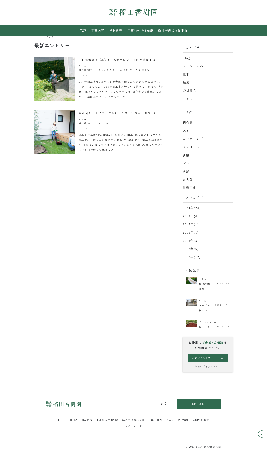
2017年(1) (191, 223)
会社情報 (183, 419)
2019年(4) (191, 215)
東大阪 (188, 179)
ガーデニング (194, 138)
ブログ (170, 419)
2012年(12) (192, 256)
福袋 (186, 82)
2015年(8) (191, 239)
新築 (186, 154)
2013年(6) (191, 248)
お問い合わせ (200, 419)
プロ (186, 162)
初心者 (188, 122)
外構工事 (190, 187)
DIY (186, 130)
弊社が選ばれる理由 (134, 419)
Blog (187, 57)
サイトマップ (133, 425)
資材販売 (190, 90)
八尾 (186, 171)
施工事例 (156, 419)
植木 (186, 74)
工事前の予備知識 (107, 419)
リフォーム (192, 146)
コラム (188, 98)
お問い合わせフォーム (207, 357)
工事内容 (72, 419)
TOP (37, 36)
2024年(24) (192, 207)
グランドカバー (195, 65)
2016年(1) (191, 231)
